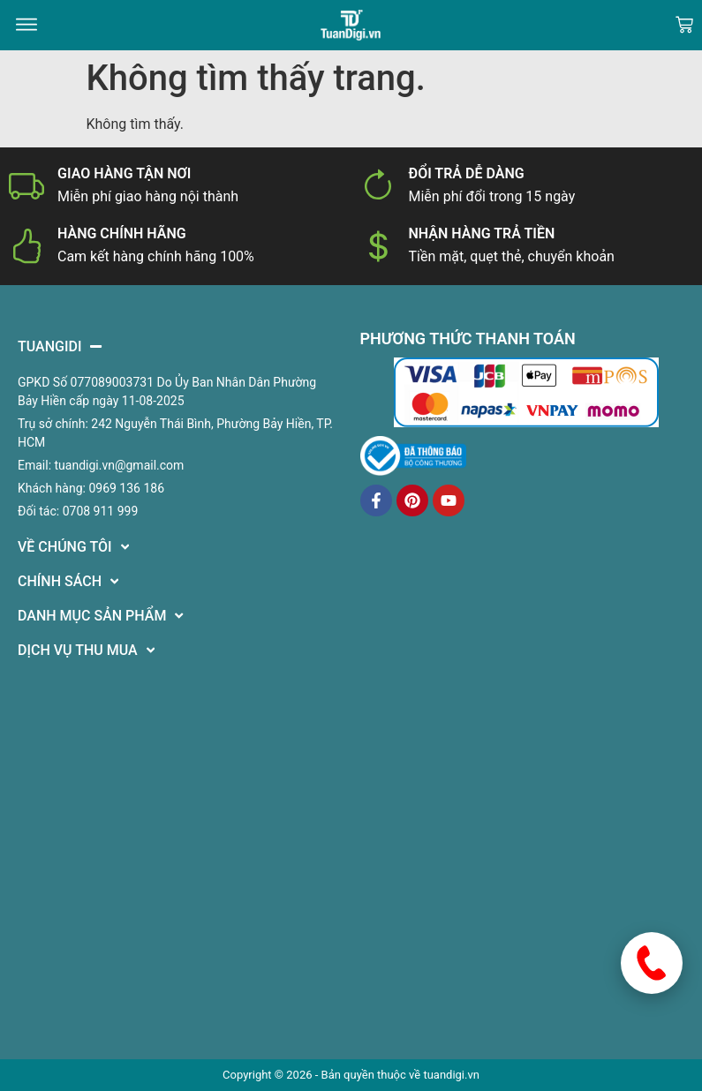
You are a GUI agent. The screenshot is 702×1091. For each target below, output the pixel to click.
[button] (26, 25)
